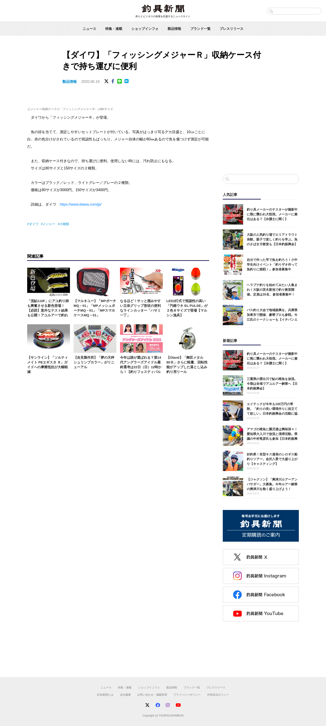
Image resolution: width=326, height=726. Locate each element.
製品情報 (174, 29)
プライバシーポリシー (187, 694)
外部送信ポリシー (218, 694)
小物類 (64, 224)
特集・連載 (113, 29)
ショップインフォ (144, 29)
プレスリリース (231, 29)
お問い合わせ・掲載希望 (152, 694)
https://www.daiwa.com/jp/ (80, 204)
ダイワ (33, 224)
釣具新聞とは (105, 694)
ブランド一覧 (200, 29)
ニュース (89, 29)
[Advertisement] (261, 133)
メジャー (49, 224)
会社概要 (125, 694)
